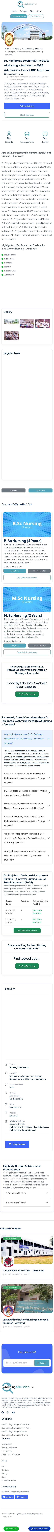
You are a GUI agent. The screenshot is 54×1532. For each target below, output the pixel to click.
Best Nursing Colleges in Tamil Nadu (16, 1428)
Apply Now (40, 490)
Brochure (13, 490)
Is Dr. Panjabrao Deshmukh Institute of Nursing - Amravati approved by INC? (25, 792)
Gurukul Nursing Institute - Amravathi (23, 1270)
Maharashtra (27, 48)
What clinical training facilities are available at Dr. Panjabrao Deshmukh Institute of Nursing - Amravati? (25, 821)
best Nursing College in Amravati (30, 947)
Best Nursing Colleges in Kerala (14, 1431)
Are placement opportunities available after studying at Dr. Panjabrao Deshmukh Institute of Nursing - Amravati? (25, 838)
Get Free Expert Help (27, 694)
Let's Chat (11, 1529)
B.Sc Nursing (7, 1444)
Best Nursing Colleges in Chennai (15, 1435)
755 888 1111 (36, 16)
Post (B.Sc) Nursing (9, 1448)
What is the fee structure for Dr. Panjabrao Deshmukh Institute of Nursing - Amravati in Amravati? (24, 738)
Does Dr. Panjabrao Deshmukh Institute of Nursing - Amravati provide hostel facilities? (24, 805)
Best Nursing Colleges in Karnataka (16, 1424)
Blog (32, 11)
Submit (43, 1363)
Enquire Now (19, 1144)
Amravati (39, 48)
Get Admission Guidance (27, 577)
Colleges (23, 11)
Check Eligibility (39, 571)
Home (14, 11)
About (39, 11)
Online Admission (19, 16)
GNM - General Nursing (11, 1455)
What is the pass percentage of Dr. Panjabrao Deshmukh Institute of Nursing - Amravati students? (25, 855)
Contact (5, 1470)
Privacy (5, 1473)
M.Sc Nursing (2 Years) (23, 615)
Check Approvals (27, 115)
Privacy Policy (7, 1517)
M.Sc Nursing (7, 1451)
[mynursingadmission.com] (27, 418)
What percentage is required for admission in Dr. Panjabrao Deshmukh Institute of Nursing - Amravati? (25, 778)
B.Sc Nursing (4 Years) (23, 540)
